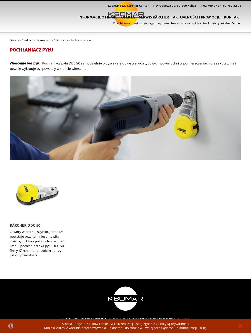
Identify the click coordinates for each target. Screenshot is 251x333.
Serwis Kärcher (154, 17)
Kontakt (232, 17)
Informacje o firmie (97, 17)
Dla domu (27, 40)
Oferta (128, 17)
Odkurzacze (61, 40)
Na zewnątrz (43, 40)
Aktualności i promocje (196, 17)
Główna (14, 40)
